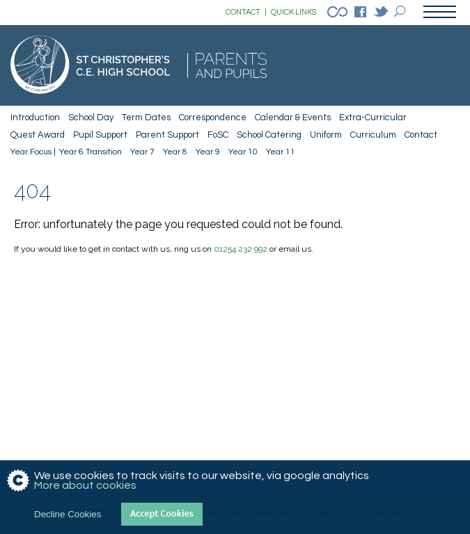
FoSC (217, 135)
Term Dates (146, 117)
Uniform (326, 135)
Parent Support (167, 135)
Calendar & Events (293, 117)
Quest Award (37, 135)
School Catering (269, 135)
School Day (90, 117)
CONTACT (246, 12)
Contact (421, 135)
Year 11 (280, 151)
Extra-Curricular (373, 117)
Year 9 (208, 151)
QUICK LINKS (293, 12)
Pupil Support (100, 135)
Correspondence (212, 117)
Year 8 (175, 151)
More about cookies (85, 485)
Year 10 (243, 151)
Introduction (35, 117)
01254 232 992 (240, 249)
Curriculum (373, 135)
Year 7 (142, 151)
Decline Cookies (67, 514)
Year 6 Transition (90, 151)
